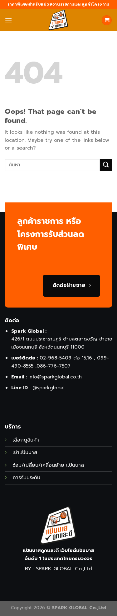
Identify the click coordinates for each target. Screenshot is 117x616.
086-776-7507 (54, 365)
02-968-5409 (55, 357)
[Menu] (8, 20)
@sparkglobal (48, 387)
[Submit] (106, 165)
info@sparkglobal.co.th (55, 376)
